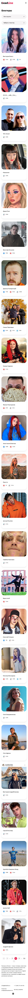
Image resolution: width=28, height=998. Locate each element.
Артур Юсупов (8, 521)
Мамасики (6, 172)
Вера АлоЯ (6, 598)
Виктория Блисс (8, 56)
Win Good (6, 133)
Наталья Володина (9, 675)
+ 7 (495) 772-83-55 (19, 985)
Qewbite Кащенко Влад (10, 869)
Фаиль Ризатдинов (9, 404)
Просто (5, 482)
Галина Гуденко (8, 366)
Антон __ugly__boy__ (10, 95)
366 (24, 958)
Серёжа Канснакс (8, 559)
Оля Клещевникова (9, 714)
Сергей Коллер (8, 830)
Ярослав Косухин (8, 250)
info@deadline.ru (5, 985)
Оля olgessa (7, 753)
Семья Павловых (8, 327)
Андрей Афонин (8, 946)
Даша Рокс (6, 211)
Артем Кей (6, 908)
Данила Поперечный (9, 288)
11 (19, 958)
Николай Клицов (8, 637)
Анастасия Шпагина (9, 443)
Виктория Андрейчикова (11, 792)
